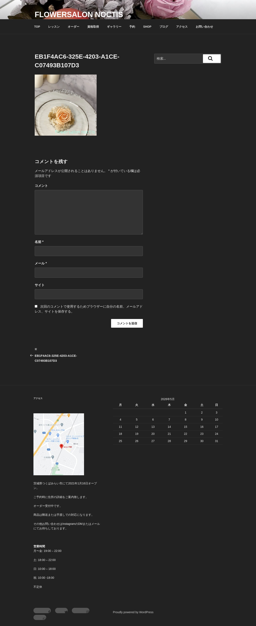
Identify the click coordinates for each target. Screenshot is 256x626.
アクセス (182, 26)
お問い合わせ (204, 26)
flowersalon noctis (79, 14)
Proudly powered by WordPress (133, 612)
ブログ (163, 26)
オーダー (73, 26)
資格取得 (93, 26)
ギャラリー (114, 26)
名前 (39, 242)
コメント (41, 185)
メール (41, 263)
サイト (40, 285)
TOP (37, 26)
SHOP (147, 26)
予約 (132, 26)
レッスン (54, 26)
